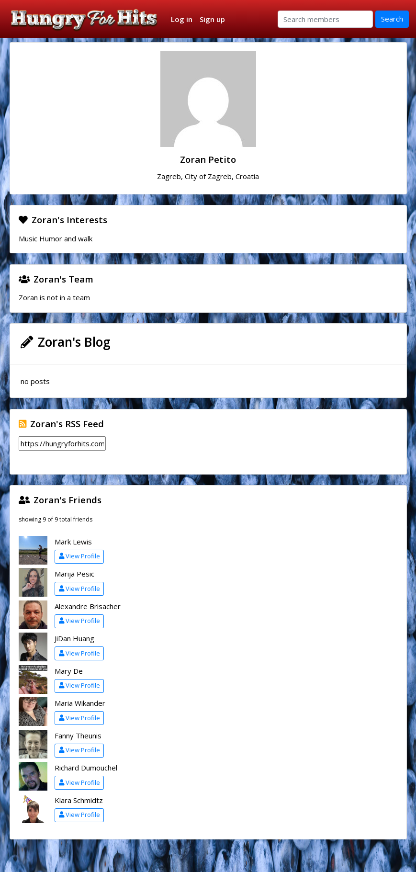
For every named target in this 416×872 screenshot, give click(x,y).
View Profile (79, 556)
